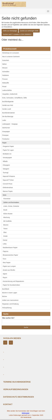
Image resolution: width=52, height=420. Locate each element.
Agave (5, 274)
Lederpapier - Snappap (9, 124)
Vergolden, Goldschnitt (9, 94)
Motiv (4, 195)
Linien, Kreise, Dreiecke (11, 206)
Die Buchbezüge (7, 116)
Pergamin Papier (8, 146)
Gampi (5, 240)
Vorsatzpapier (7, 157)
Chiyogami (6, 165)
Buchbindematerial (8, 113)
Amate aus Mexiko (9, 270)
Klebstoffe (5, 83)
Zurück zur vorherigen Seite (29, 31)
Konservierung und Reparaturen (13, 281)
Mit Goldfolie (7, 221)
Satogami (6, 169)
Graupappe (6, 131)
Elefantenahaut (8, 187)
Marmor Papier (8, 191)
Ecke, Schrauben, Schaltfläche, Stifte (14, 98)
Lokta (4, 244)
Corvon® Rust (7, 184)
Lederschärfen (7, 90)
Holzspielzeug (7, 308)
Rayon (5, 277)
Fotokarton (5, 139)
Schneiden (5, 71)
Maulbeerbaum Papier (10, 247)
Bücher (4, 296)
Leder (4, 120)
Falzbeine (5, 75)
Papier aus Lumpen (9, 266)
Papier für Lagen (8, 150)
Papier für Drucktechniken (11, 285)
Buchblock (5, 289)
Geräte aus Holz (7, 105)
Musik (5, 210)
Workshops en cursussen (10, 53)
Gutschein (5, 60)
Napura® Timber (8, 180)
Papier (4, 143)
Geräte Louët (6, 109)
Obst (4, 232)
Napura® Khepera (9, 176)
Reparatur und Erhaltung (10, 304)
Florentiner (6, 199)
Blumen (5, 225)
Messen (4, 68)
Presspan (5, 135)
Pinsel (4, 86)
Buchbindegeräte (8, 101)
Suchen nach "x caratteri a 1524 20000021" (17, 34)
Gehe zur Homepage (10, 31)
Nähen (4, 64)
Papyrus (5, 251)
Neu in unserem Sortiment (11, 56)
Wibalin (5, 161)
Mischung (6, 217)
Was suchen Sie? (8, 318)
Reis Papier (6, 262)
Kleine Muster (7, 213)
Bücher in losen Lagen (9, 293)
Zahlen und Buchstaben (11, 202)
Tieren (5, 228)
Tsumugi (5, 172)
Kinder (5, 236)
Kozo (4, 259)
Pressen (5, 79)
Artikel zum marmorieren (10, 300)
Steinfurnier (6, 128)
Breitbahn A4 (7, 154)
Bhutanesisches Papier (10, 255)
